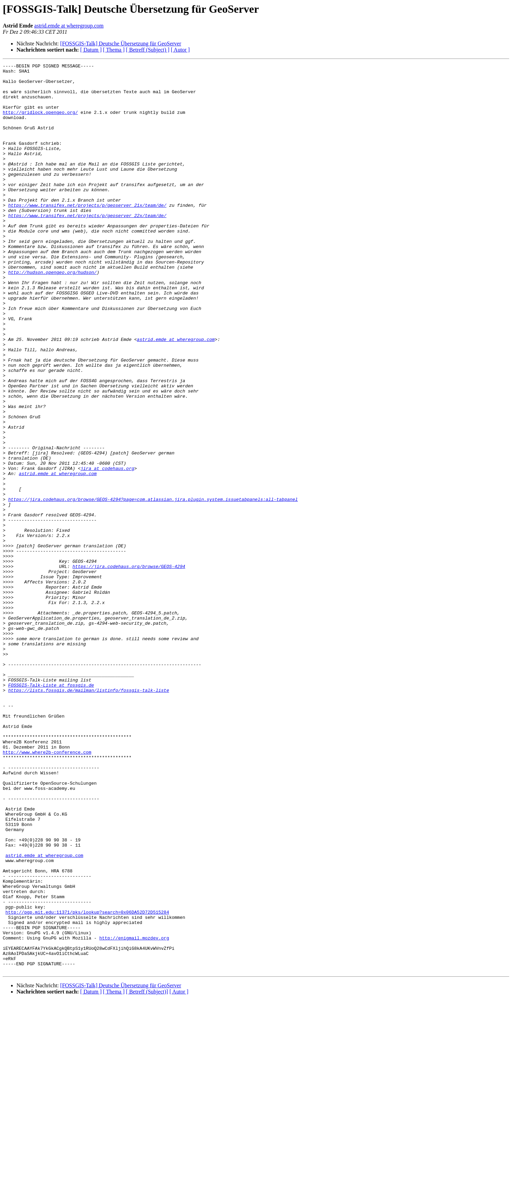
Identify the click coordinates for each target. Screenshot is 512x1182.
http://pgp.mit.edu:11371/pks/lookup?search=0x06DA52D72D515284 (87, 1082)
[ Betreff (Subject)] (147, 1173)
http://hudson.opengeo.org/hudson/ (52, 314)
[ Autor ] (180, 50)
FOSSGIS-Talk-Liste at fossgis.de (51, 810)
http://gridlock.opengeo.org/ (40, 122)
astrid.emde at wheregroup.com (69, 26)
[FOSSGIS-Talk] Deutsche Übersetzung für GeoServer (120, 43)
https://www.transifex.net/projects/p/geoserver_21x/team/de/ (87, 234)
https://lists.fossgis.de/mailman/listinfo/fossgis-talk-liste (88, 816)
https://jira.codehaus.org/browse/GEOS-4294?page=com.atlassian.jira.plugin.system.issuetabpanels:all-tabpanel (153, 587)
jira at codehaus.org (107, 550)
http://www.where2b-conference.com (47, 890)
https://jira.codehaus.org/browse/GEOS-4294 (129, 667)
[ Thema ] (114, 50)
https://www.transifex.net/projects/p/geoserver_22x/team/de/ (87, 246)
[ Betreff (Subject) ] (147, 50)
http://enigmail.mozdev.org (134, 1113)
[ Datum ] (90, 50)
